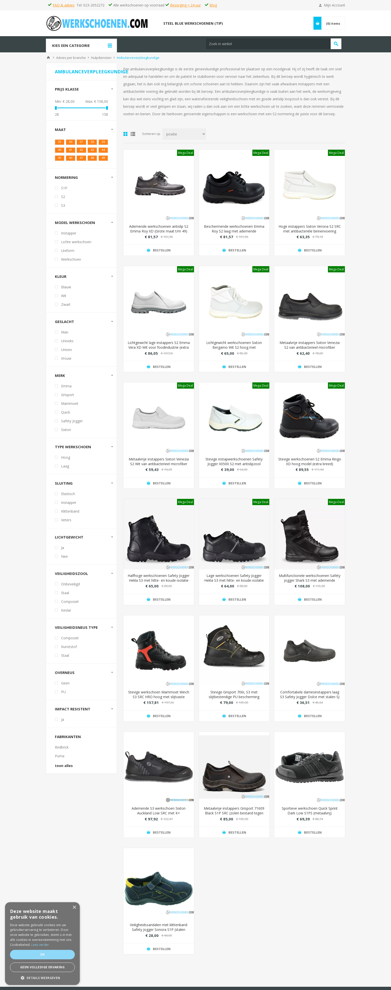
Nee (64, 558)
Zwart (66, 306)
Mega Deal (185, 155)
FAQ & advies (64, 5)
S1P (64, 190)
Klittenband (70, 513)
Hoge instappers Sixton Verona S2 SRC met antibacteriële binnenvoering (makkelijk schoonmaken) (310, 233)
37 (81, 144)
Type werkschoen (73, 448)
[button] (42, 977)
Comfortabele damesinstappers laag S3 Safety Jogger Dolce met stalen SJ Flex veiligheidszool (309, 699)
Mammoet (69, 405)
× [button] (74, 907)
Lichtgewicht (69, 539)
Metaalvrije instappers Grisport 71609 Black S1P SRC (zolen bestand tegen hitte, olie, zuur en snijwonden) (234, 815)
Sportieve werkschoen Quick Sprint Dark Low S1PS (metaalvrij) (310, 813)
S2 (63, 199)
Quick (65, 414)
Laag (65, 468)
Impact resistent (72, 711)
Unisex (66, 351)
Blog (213, 5)
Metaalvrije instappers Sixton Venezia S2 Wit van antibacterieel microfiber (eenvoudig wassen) (159, 466)
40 (59, 152)
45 (59, 160)
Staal (65, 595)
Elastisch (68, 496)
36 (70, 144)
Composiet (70, 603)
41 (70, 152)
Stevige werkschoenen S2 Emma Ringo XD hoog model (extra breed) (309, 463)
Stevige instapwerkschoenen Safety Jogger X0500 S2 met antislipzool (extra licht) (234, 466)
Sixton (66, 432)
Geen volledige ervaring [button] (42, 967)
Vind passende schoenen (288, 28)
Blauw (66, 289)
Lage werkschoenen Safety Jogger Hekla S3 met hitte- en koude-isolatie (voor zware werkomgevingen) (234, 582)
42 (81, 152)
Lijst (133, 136)
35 (59, 144)
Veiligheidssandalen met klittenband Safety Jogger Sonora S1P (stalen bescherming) (158, 932)
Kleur (60, 278)
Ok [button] (42, 954)
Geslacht (64, 323)
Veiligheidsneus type (76, 629)
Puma (59, 758)
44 (103, 152)
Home (48, 60)
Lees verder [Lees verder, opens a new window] (40, 945)
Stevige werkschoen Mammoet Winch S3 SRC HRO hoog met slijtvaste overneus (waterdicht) (158, 699)
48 (92, 160)
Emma (66, 388)
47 (81, 160)
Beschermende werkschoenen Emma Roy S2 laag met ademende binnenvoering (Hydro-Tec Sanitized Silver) (234, 235)
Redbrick (62, 749)
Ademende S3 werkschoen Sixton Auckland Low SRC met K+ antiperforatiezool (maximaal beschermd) (159, 817)
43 (92, 152)
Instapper (68, 235)
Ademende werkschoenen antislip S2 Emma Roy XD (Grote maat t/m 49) (158, 231)
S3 (63, 207)
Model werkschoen (75, 224)
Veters (66, 522)
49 (103, 160)
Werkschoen (71, 261)
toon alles (64, 768)
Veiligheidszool (71, 575)
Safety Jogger (72, 423)
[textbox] (221, 28)
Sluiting (64, 485)
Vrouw (66, 360)
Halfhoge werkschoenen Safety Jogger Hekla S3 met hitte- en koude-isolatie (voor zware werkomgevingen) (159, 582)
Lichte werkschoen (76, 244)
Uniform (67, 252)
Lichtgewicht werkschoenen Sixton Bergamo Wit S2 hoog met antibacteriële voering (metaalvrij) (234, 350)
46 (70, 160)
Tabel (125, 136)
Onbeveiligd (70, 586)
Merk (60, 377)
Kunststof (69, 649)
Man (64, 334)
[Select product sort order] (184, 136)
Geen (65, 685)
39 (103, 144)
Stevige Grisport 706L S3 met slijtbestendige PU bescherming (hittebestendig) (234, 699)
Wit (63, 298)
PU (63, 694)
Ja (62, 550)
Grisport (67, 397)
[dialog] (42, 943)
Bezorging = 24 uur (185, 5)
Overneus (65, 674)
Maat (60, 131)
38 (92, 144)
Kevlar (66, 612)
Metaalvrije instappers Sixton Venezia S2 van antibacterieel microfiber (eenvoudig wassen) (310, 350)
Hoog (65, 459)
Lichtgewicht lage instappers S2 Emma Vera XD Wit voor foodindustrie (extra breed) (159, 350)
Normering (66, 179)
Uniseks (67, 343)
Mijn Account (334, 5)
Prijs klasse (67, 91)
